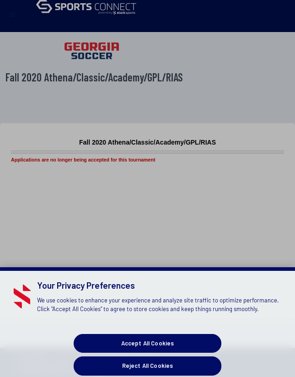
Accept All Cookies (147, 348)
